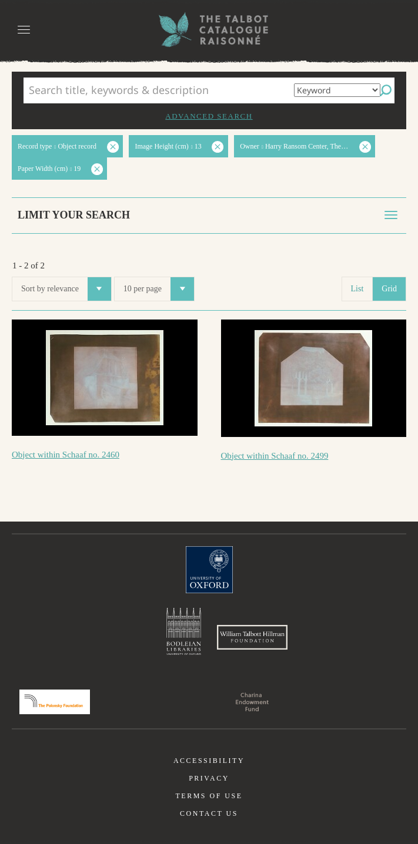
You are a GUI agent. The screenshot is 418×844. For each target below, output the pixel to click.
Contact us (209, 813)
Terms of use (208, 796)
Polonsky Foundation (54, 701)
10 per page (158, 289)
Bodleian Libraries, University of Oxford (183, 631)
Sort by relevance (66, 289)
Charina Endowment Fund (252, 701)
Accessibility (209, 760)
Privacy (209, 778)
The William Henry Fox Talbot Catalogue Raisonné (209, 30)
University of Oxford (209, 569)
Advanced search (208, 116)
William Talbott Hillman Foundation (252, 637)
